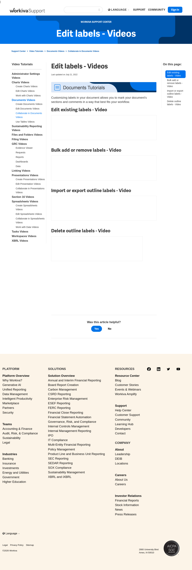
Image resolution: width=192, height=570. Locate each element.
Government (10, 477)
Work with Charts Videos (28, 95)
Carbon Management (62, 389)
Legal (6, 442)
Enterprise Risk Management (68, 398)
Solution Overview (61, 375)
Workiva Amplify (126, 394)
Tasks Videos (20, 231)
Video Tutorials (36, 51)
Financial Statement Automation (69, 417)
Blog (118, 380)
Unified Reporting (14, 389)
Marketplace (10, 403)
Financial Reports (127, 500)
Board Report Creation (63, 385)
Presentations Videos (25, 175)
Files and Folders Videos (27, 134)
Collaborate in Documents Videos (83, 51)
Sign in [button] (175, 9)
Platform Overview (15, 375)
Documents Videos (55, 51)
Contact (120, 433)
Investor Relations (128, 496)
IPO (50, 435)
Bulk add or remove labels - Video (175, 83)
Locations (121, 463)
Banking (8, 458)
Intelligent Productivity (17, 398)
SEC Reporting (58, 458)
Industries (9, 454)
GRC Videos (19, 143)
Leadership (122, 454)
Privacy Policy (17, 545)
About (119, 449)
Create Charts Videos (27, 86)
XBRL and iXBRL (59, 477)
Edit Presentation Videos (28, 184)
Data (18, 166)
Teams (7, 424)
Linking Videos (21, 170)
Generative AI (11, 385)
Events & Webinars (128, 389)
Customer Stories (127, 385)
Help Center (123, 410)
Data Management (15, 394)
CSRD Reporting (59, 394)
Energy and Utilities (15, 472)
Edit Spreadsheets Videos (29, 214)
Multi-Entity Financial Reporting (69, 444)
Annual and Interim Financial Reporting (74, 380)
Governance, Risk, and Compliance (72, 421)
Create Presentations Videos (30, 179)
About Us (121, 479)
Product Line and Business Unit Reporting (76, 454)
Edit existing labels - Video (174, 74)
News (119, 509)
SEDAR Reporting (60, 463)
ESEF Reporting (59, 403)
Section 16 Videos (23, 197)
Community (123, 419)
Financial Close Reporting (65, 412)
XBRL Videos (20, 240)
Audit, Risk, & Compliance (20, 433)
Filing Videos (20, 139)
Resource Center (127, 375)
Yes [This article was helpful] (96, 328)
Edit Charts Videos (25, 91)
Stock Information (127, 505)
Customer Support (127, 415)
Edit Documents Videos (27, 108)
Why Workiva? (12, 380)
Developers (123, 428)
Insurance (9, 463)
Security (8, 412)
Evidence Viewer (24, 148)
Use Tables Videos (25, 121)
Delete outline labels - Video (174, 103)
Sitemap (30, 545)
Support (121, 405)
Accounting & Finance (17, 428)
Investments (10, 468)
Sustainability (11, 438)
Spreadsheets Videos (25, 201)
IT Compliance (58, 440)
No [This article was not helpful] (109, 328)
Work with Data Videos (27, 227)
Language (120, 9)
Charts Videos (20, 82)
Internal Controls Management (68, 426)
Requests (20, 152)
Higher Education (14, 481)
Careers (120, 475)
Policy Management (61, 449)
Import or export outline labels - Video (175, 93)
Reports (20, 157)
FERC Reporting (59, 408)
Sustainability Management (66, 472)
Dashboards (22, 161)
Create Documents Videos (29, 104)
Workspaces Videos (24, 236)
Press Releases (125, 514)
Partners (8, 408)
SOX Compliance (60, 467)
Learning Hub (124, 424)
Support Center (18, 51)
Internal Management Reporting (69, 431)
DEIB (118, 458)
